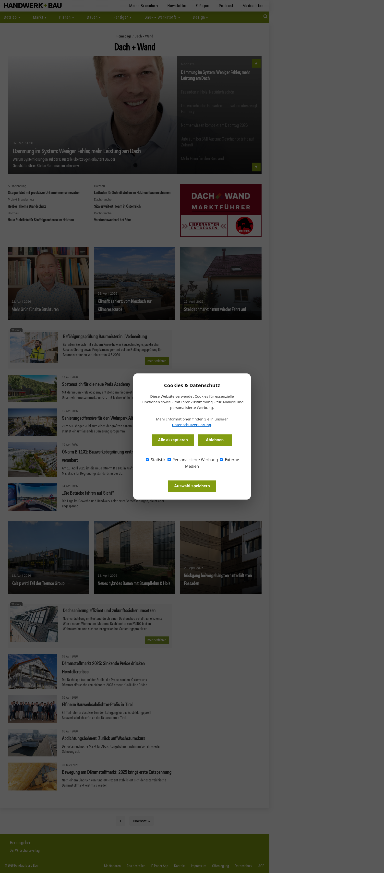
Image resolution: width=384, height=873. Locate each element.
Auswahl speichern (192, 486)
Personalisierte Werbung (193, 459)
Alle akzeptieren (173, 440)
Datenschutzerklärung (191, 424)
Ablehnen (215, 440)
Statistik (156, 459)
